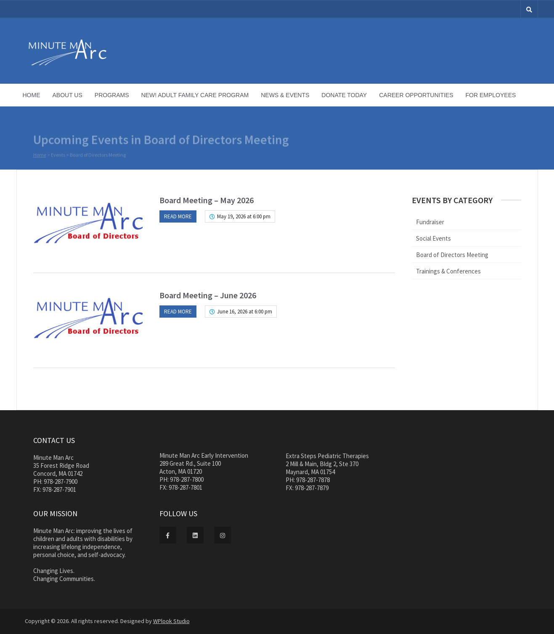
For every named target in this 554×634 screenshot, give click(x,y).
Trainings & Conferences (448, 271)
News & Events (285, 95)
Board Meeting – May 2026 (206, 200)
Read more (178, 216)
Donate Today (344, 95)
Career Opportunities (416, 95)
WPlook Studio (171, 621)
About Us (67, 95)
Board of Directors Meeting (452, 255)
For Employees (491, 95)
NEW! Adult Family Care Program (195, 95)
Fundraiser (430, 222)
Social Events (433, 238)
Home (31, 95)
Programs (112, 95)
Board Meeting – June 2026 (207, 295)
